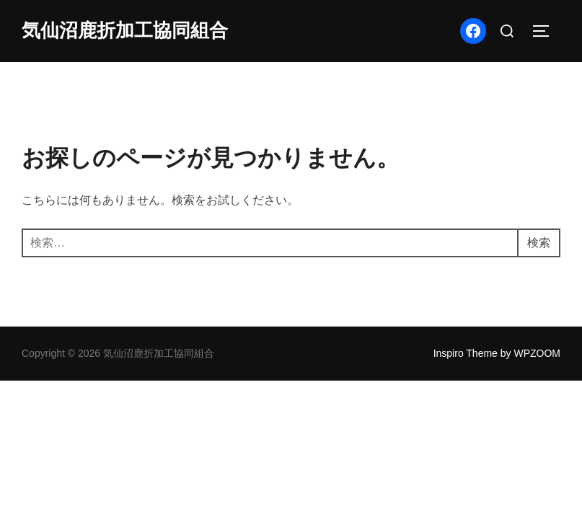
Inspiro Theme (465, 353)
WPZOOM (536, 353)
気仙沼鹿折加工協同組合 (125, 31)
